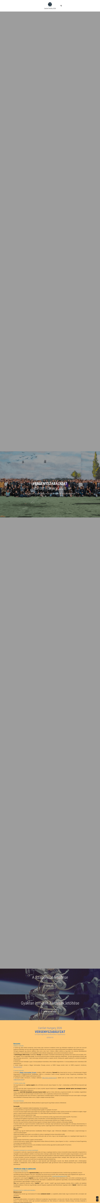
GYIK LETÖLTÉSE (50, 1012)
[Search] (61, 6)
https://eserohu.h (17, 1067)
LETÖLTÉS (50, 986)
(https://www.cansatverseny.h (49, 1077)
